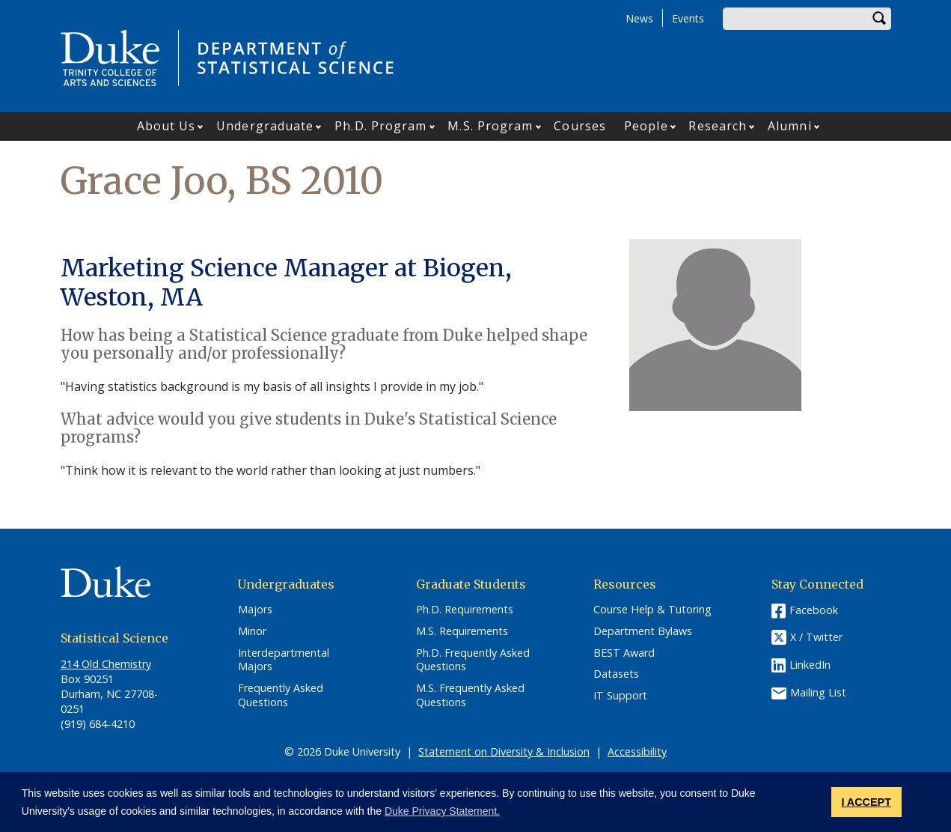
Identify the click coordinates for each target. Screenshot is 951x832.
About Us (166, 126)
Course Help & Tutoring (652, 609)
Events (688, 18)
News (639, 18)
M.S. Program (490, 126)
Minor (252, 631)
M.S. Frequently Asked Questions (470, 695)
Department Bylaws (642, 631)
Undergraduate (265, 126)
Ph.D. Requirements (464, 609)
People (646, 126)
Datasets (616, 674)
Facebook (813, 610)
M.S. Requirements (462, 631)
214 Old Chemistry (106, 664)
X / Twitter (816, 638)
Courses (580, 126)
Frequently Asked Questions (280, 695)
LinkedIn (810, 665)
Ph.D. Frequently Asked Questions (473, 660)
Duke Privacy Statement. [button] (442, 811)
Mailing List (818, 692)
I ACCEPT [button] (866, 802)
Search (880, 18)
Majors (255, 609)
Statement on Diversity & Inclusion (504, 751)
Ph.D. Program (380, 126)
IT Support (620, 695)
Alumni (790, 126)
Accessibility (637, 751)
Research (717, 126)
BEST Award (624, 653)
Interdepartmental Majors (283, 660)
